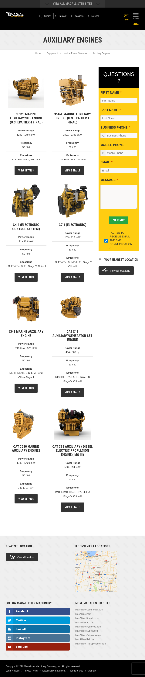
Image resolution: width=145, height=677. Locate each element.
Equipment (52, 53)
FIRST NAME (109, 92)
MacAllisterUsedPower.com (89, 609)
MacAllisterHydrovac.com (88, 626)
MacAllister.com (83, 614)
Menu (135, 16)
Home (38, 53)
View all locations (116, 270)
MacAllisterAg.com (84, 622)
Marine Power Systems (75, 53)
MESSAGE (108, 179)
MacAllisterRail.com (85, 639)
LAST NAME (109, 110)
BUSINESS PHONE (113, 127)
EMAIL (105, 162)
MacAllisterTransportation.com (90, 643)
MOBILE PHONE (112, 145)
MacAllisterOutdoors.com (88, 635)
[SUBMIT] (118, 220)
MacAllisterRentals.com (87, 618)
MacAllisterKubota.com (87, 631)
